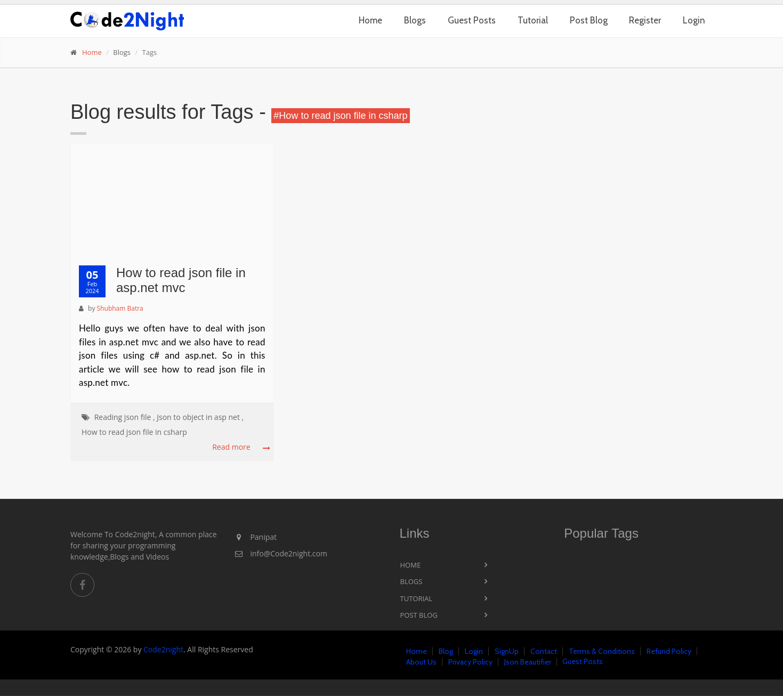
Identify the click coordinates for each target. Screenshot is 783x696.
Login (694, 20)
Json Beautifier (527, 662)
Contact (543, 651)
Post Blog (589, 20)
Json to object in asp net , (200, 417)
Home (370, 20)
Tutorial (533, 20)
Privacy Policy (470, 662)
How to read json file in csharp (134, 432)
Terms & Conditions (602, 651)
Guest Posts (472, 20)
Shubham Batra (120, 308)
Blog (446, 651)
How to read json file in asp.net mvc (181, 280)
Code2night (163, 649)
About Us (421, 662)
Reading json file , (124, 417)
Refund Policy (669, 651)
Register (645, 20)
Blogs (415, 20)
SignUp (507, 651)
